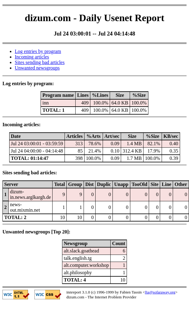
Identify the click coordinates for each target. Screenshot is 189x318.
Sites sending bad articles (40, 62)
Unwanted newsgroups (37, 67)
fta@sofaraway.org (160, 292)
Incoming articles (32, 56)
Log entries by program (38, 51)
